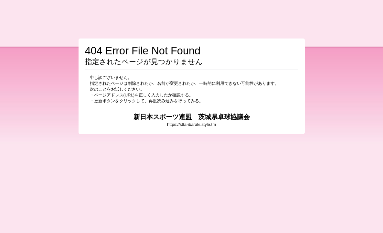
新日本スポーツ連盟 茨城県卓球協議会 (191, 116)
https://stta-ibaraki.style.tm (191, 124)
